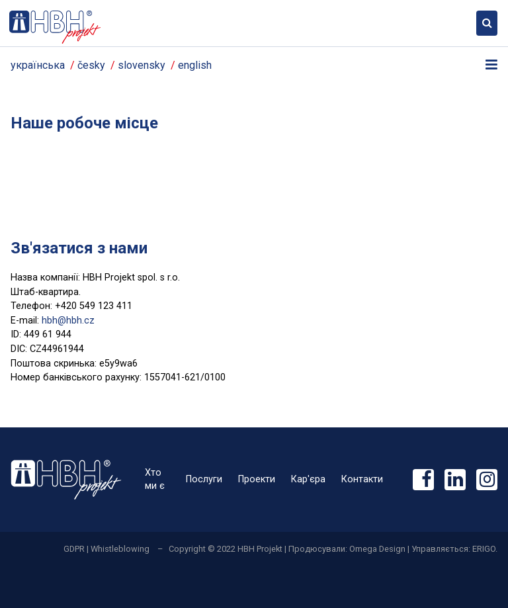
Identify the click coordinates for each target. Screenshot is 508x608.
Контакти (362, 479)
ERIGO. (484, 549)
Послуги (204, 479)
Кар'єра (308, 479)
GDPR (74, 549)
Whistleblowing (120, 549)
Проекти (256, 479)
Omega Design (377, 549)
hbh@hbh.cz (68, 320)
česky (91, 65)
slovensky (141, 65)
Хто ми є (155, 479)
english (195, 65)
